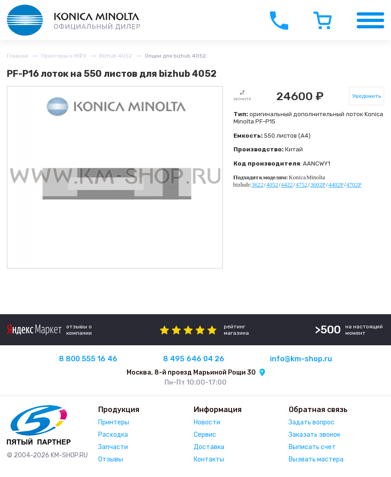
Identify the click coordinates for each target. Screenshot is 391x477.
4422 (287, 184)
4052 (272, 184)
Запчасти (113, 447)
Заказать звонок (314, 435)
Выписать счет (312, 447)
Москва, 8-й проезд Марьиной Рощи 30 (191, 372)
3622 (258, 184)
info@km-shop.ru (301, 358)
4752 (301, 184)
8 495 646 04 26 (193, 358)
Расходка (113, 435)
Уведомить (366, 96)
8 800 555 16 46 (88, 358)
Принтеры (113, 422)
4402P (335, 184)
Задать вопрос (311, 422)
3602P (317, 184)
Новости (207, 422)
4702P (353, 184)
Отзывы (110, 459)
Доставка (209, 447)
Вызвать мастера (316, 459)
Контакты (209, 459)
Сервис (205, 435)
